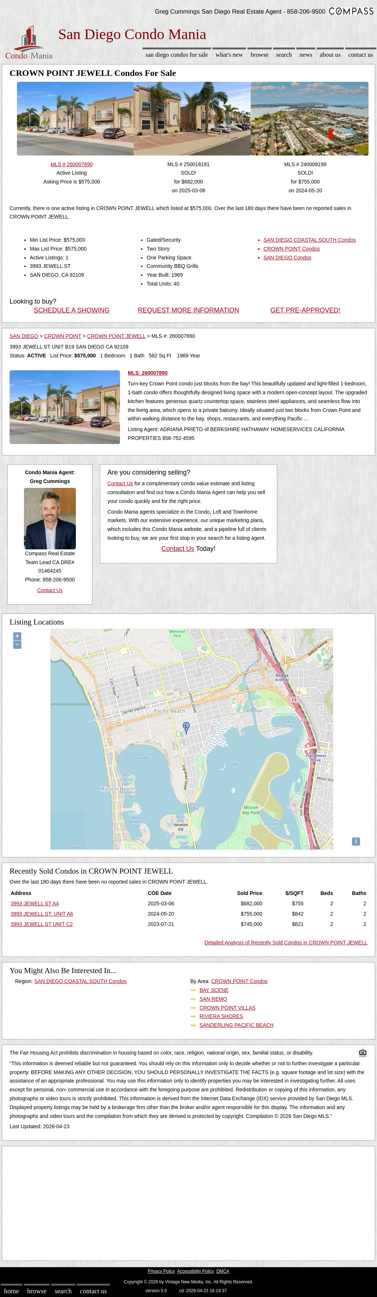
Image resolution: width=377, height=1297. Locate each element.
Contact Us (360, 54)
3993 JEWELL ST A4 (35, 903)
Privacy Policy (161, 1271)
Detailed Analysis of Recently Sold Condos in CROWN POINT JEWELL (286, 942)
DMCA (222, 1271)
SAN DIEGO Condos (287, 258)
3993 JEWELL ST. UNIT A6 (42, 914)
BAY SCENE (214, 990)
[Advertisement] (188, 1201)
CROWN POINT (62, 336)
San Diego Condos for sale (176, 54)
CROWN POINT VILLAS (228, 1008)
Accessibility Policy (195, 1271)
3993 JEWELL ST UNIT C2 (42, 924)
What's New (229, 54)
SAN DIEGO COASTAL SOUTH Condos (310, 240)
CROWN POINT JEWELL (116, 336)
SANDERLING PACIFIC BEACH (237, 1025)
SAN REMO (213, 999)
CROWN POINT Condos (292, 249)
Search (284, 54)
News (306, 54)
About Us (330, 54)
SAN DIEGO (24, 336)
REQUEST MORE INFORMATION (188, 310)
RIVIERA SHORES (221, 1016)
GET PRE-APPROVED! (305, 310)
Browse (259, 54)
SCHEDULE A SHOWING (72, 310)
